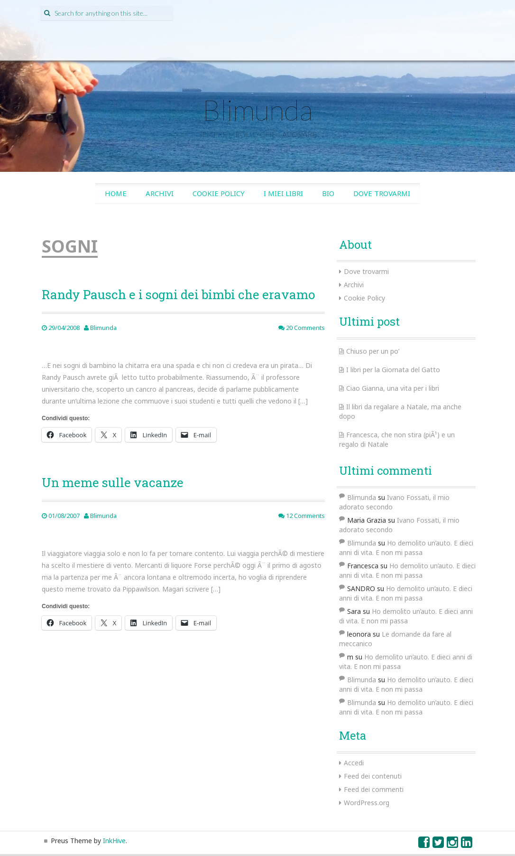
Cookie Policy (219, 193)
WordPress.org (366, 802)
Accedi (354, 762)
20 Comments (301, 327)
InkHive (114, 840)
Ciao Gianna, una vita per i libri (392, 388)
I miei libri (283, 193)
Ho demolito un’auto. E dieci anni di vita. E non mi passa (406, 547)
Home (116, 193)
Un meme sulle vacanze (113, 482)
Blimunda (257, 110)
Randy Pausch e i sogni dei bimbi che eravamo (178, 294)
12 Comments (301, 515)
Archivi (160, 193)
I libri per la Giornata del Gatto (393, 369)
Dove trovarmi (381, 193)
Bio (328, 193)
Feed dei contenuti (373, 776)
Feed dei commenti (374, 789)
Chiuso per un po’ (372, 351)
